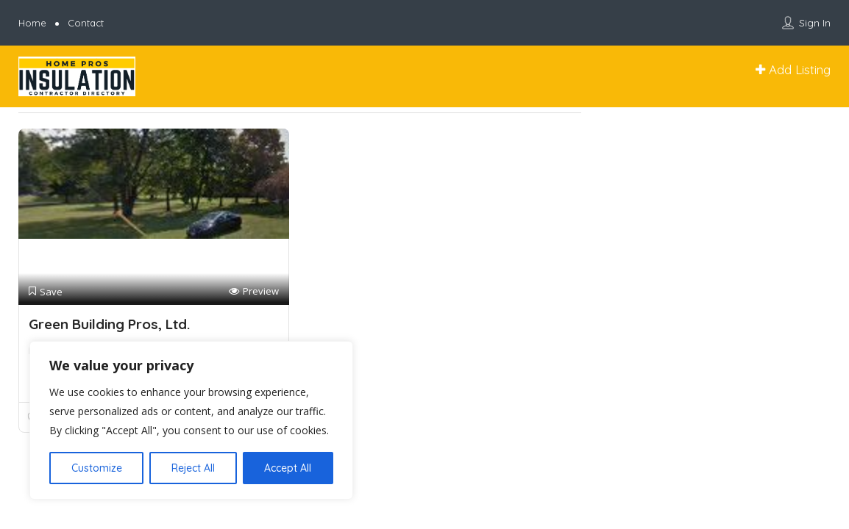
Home (32, 23)
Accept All (287, 468)
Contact (86, 23)
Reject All (193, 468)
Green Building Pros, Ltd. (109, 324)
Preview (254, 291)
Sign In (815, 22)
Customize (96, 468)
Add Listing (793, 69)
